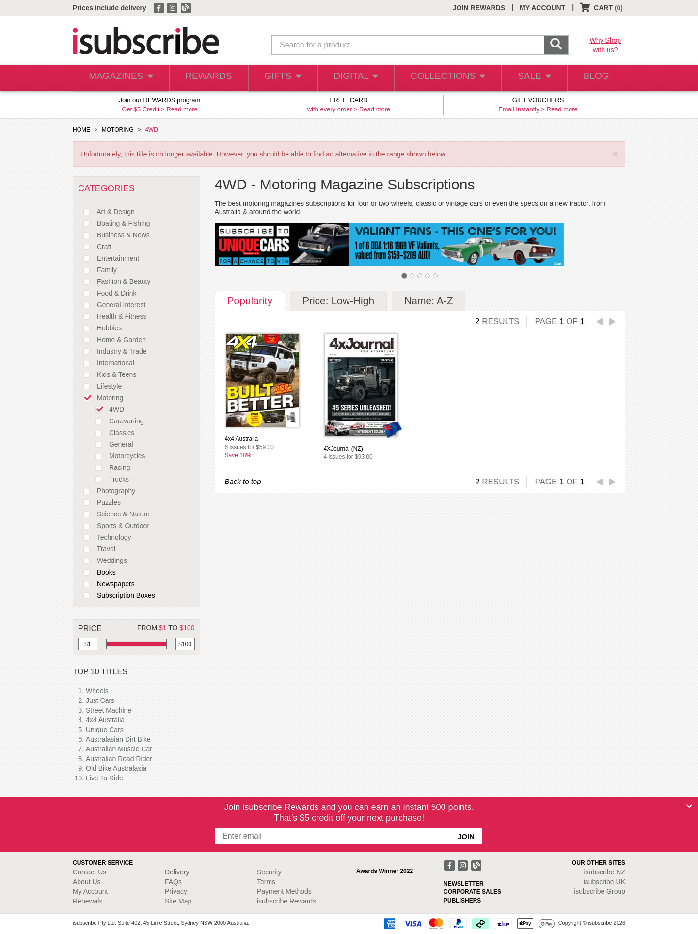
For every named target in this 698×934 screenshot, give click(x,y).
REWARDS (205, 78)
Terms (266, 882)
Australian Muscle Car (119, 749)
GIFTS (281, 78)
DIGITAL (355, 78)
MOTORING (118, 129)
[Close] (689, 806)
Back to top (243, 481)
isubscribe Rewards (286, 901)
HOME (81, 129)
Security (269, 872)
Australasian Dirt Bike (118, 739)
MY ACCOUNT (542, 8)
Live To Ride (104, 778)
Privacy (176, 891)
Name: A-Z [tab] (428, 300)
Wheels (97, 691)
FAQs (173, 882)
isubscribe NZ (604, 872)
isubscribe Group (599, 891)
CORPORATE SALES (472, 891)
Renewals (87, 901)
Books (97, 572)
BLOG (594, 78)
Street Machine (108, 710)
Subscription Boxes (116, 595)
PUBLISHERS (462, 900)
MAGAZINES (120, 78)
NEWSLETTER (464, 883)
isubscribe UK (604, 882)
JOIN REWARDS (479, 8)
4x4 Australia (105, 720)
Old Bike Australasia (116, 768)
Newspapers (106, 584)
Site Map (178, 901)
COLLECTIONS (444, 78)
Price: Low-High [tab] (338, 300)
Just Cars (100, 700)
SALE (530, 78)
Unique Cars (105, 729)
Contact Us (89, 872)
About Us (87, 882)
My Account (90, 891)
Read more (181, 109)
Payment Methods (284, 891)
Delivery (177, 872)
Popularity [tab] (249, 300)
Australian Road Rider (119, 759)
